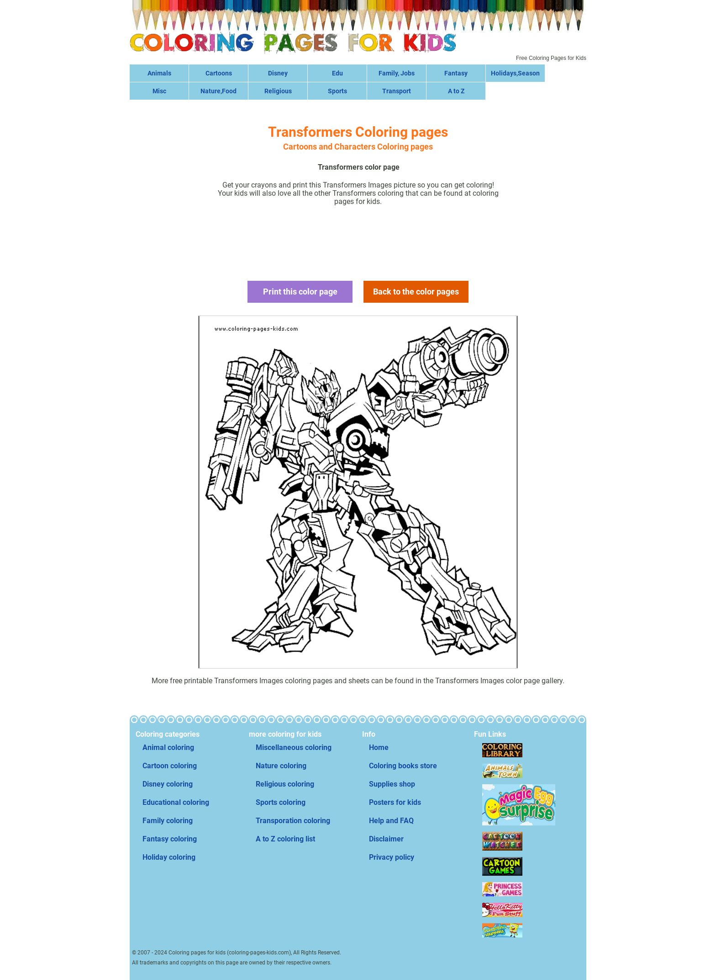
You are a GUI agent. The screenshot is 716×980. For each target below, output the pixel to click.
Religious (278, 91)
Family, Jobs (397, 73)
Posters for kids (395, 802)
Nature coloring (281, 765)
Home (379, 747)
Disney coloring (167, 784)
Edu (337, 73)
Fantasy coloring (169, 839)
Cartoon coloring (169, 765)
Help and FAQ (391, 820)
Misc (159, 91)
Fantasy (456, 73)
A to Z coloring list (285, 839)
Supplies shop (392, 784)
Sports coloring (280, 802)
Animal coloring (168, 747)
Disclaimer (386, 839)
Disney (278, 73)
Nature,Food (218, 91)
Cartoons (218, 73)
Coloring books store (403, 765)
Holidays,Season (515, 73)
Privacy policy (391, 857)
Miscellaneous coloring (294, 747)
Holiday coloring (168, 857)
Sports (337, 91)
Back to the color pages (416, 291)
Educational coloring (175, 802)
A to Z (456, 91)
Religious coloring (285, 784)
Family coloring (167, 820)
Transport (396, 91)
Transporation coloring (293, 820)
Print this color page (300, 291)
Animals (159, 73)
